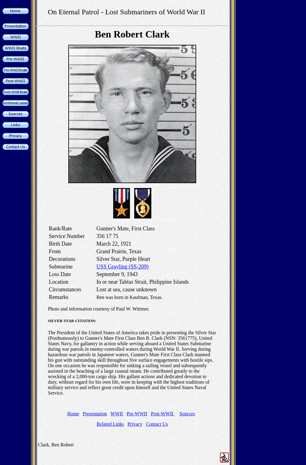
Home (73, 413)
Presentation (95, 413)
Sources (187, 413)
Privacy (135, 424)
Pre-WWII (137, 413)
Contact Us (157, 424)
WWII (116, 413)
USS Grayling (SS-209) (122, 267)
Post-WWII (163, 413)
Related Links (110, 424)
